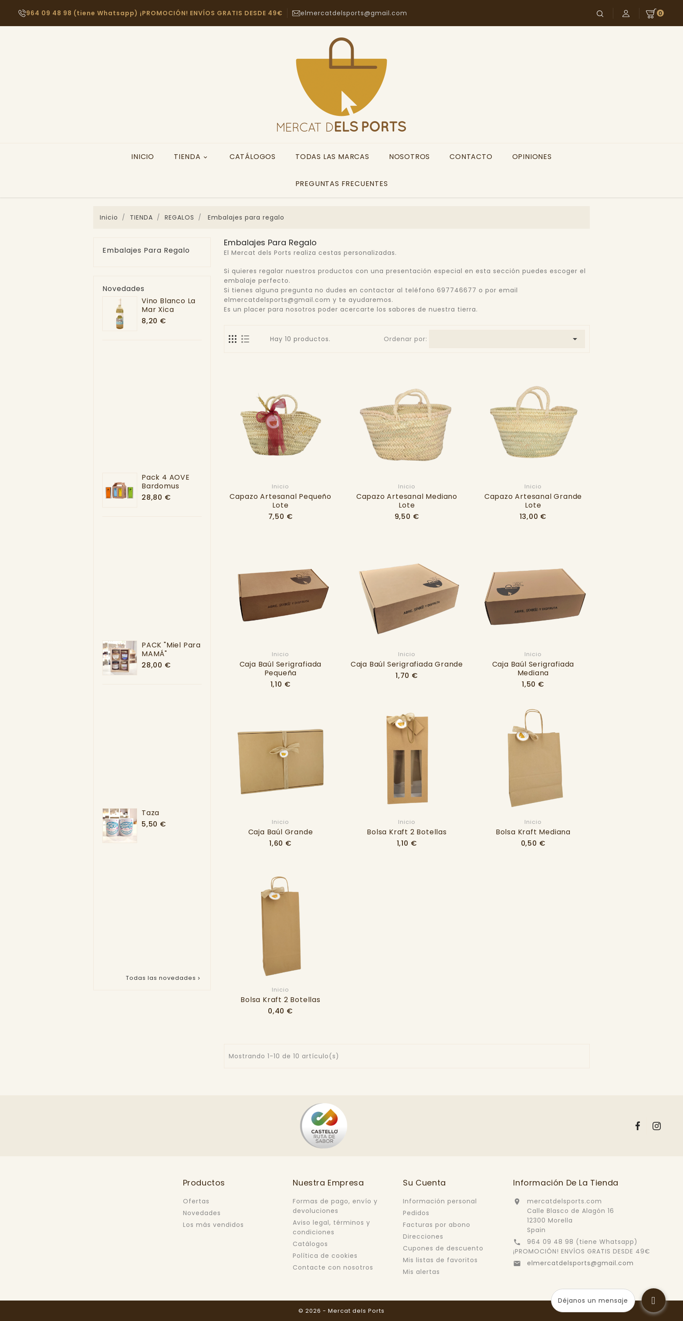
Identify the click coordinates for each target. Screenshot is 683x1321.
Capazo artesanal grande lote (533, 500)
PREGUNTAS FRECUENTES (341, 184)
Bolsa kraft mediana (533, 832)
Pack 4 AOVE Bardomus (166, 481)
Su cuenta (424, 1182)
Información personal (440, 1201)
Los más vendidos (213, 1224)
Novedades (202, 1213)
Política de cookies (325, 1255)
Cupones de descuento (443, 1248)
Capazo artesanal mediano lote (406, 500)
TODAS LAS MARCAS (332, 157)
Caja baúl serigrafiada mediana (533, 668)
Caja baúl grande (280, 832)
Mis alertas (421, 1271)
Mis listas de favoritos (440, 1260)
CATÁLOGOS (253, 157)
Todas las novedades (164, 978)
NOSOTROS (409, 157)
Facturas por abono (436, 1224)
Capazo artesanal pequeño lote (280, 500)
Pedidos (416, 1213)
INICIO (142, 157)
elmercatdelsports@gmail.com (580, 1263)
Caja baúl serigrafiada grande (407, 664)
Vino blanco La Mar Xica (169, 305)
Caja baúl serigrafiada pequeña (281, 668)
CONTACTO (471, 157)
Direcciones (423, 1236)
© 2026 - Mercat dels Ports (341, 1311)
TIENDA (192, 157)
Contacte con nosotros (333, 1267)
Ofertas (196, 1201)
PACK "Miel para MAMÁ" (171, 649)
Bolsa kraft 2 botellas (407, 832)
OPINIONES (532, 157)
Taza (150, 813)
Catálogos (310, 1244)
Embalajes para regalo (146, 250)
